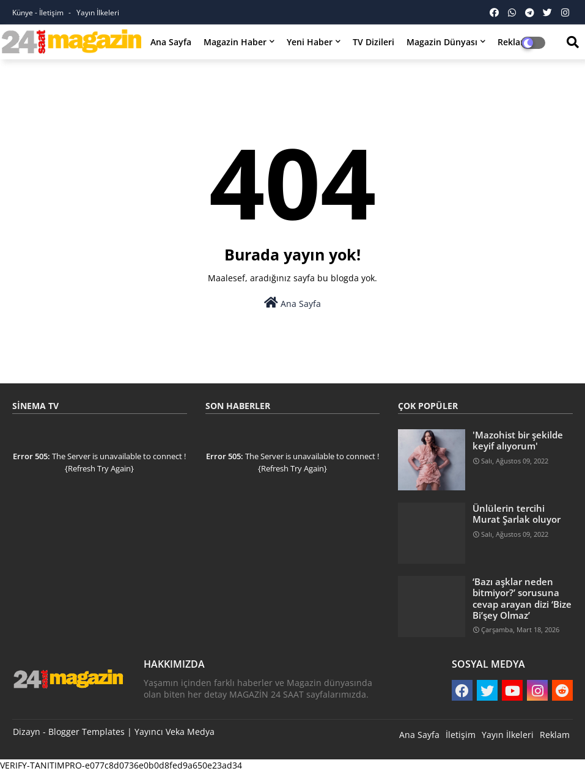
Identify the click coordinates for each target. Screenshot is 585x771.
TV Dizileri (373, 42)
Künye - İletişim (38, 12)
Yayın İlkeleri (97, 12)
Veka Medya (190, 731)
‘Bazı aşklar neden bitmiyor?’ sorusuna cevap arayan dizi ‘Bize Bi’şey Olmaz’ (522, 598)
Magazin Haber (235, 42)
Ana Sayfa (170, 42)
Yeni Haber (310, 42)
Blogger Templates (86, 731)
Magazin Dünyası (442, 42)
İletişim (461, 734)
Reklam (555, 734)
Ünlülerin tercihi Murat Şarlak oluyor (517, 514)
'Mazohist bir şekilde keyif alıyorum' (518, 440)
